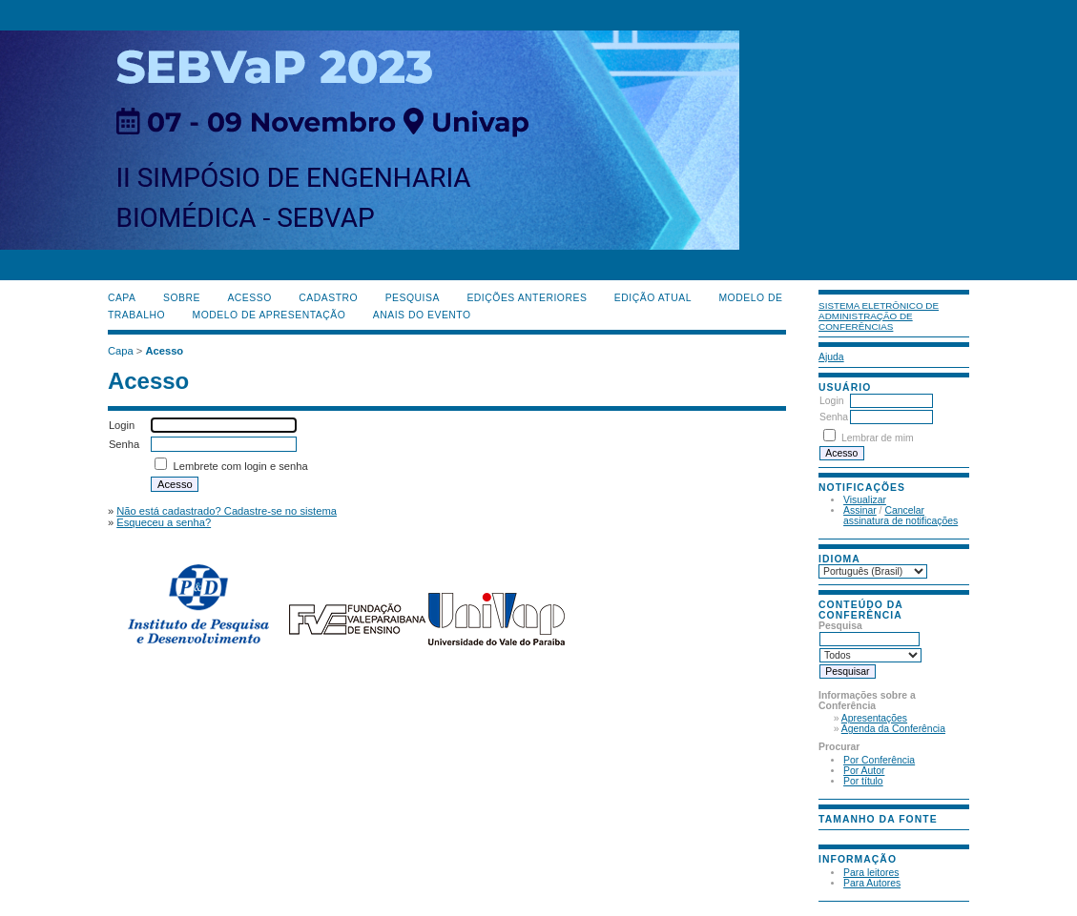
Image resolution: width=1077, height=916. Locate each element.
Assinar (860, 510)
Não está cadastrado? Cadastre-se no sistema (226, 511)
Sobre (181, 298)
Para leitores (871, 872)
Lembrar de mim (877, 438)
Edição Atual (653, 298)
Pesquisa (412, 298)
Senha (833, 417)
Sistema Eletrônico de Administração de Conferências (878, 316)
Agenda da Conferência (893, 728)
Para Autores (872, 883)
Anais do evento (422, 315)
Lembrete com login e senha (241, 466)
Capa (122, 298)
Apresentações (874, 718)
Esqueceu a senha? (163, 522)
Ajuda (831, 357)
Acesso (249, 298)
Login (831, 401)
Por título (863, 781)
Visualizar (864, 500)
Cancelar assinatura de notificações (900, 515)
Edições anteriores (526, 298)
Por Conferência (879, 760)
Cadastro (328, 298)
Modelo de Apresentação (269, 315)
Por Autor (863, 770)
